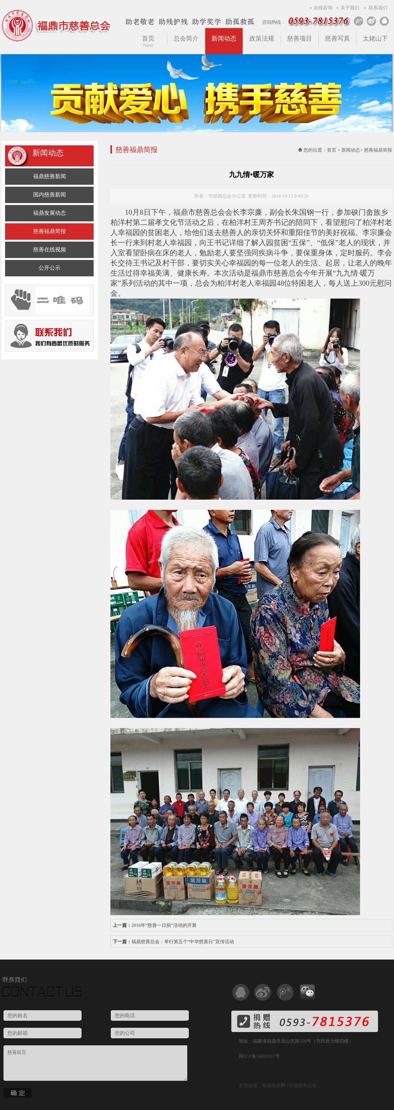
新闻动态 (223, 38)
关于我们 (350, 8)
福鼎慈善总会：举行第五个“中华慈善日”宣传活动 (182, 941)
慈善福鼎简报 (49, 231)
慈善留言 (95, 1063)
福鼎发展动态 (49, 213)
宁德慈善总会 (303, 1085)
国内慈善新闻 (49, 195)
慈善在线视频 (49, 250)
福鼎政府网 (274, 1085)
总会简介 (186, 38)
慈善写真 (337, 38)
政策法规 (261, 38)
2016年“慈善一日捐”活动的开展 (164, 925)
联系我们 (378, 8)
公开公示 (49, 268)
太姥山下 (375, 38)
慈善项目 (299, 38)
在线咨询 (323, 8)
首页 (148, 41)
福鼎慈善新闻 (49, 176)
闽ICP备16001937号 (259, 1056)
